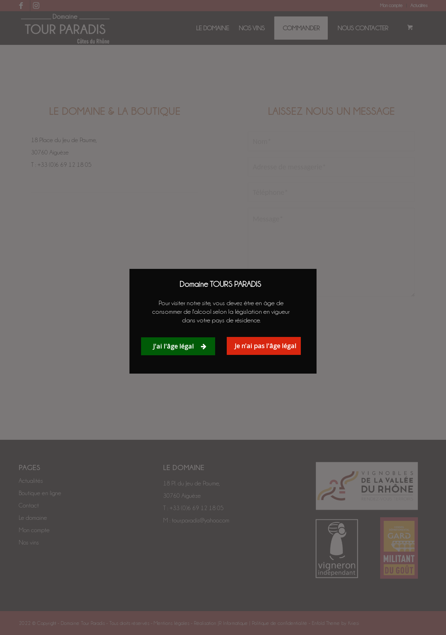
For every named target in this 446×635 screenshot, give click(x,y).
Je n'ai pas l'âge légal (265, 345)
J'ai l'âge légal (180, 346)
